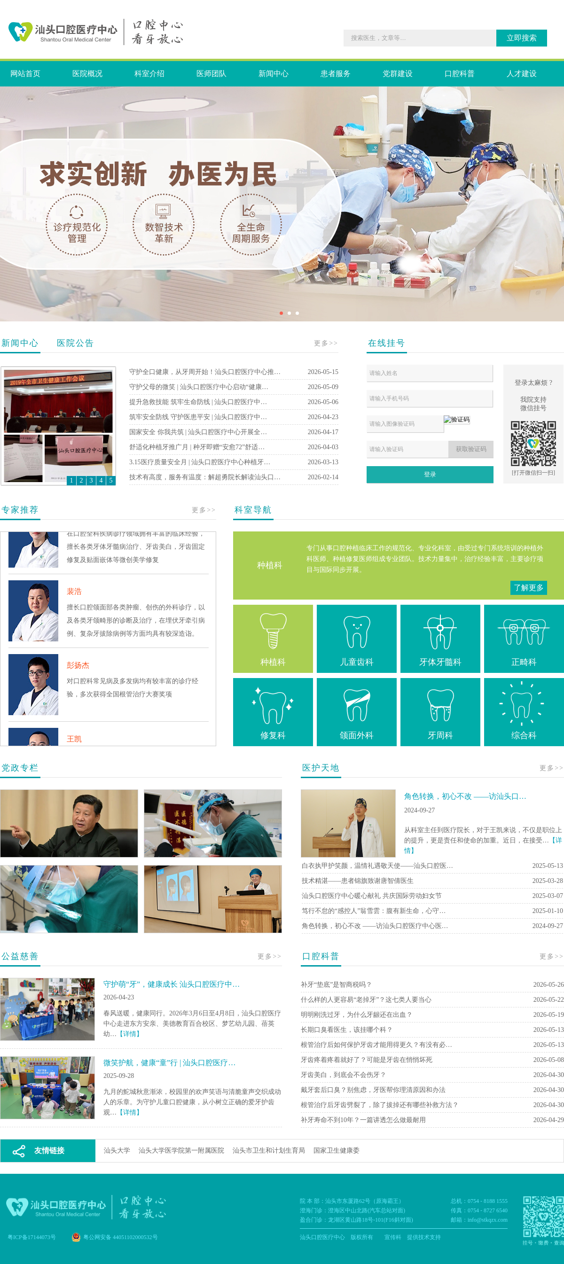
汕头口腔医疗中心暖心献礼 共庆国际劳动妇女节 (372, 895)
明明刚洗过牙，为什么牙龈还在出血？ (357, 1014)
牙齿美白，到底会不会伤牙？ (343, 1074)
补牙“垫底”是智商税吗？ (336, 984)
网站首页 (25, 74)
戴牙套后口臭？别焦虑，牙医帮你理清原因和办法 (373, 1089)
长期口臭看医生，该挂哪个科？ (347, 1029)
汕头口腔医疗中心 (322, 1237)
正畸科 (524, 637)
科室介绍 (149, 74)
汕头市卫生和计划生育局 (269, 1150)
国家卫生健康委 (336, 1150)
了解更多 (529, 588)
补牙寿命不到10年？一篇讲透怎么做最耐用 (363, 1120)
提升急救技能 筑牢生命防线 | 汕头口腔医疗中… (198, 402)
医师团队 (211, 74)
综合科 (524, 710)
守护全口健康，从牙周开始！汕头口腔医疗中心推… (205, 371)
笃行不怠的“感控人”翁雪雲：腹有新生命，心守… (374, 910)
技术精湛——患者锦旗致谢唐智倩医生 (358, 880)
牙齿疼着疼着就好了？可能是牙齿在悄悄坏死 (366, 1059)
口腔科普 (460, 74)
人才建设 (522, 74)
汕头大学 (117, 1150)
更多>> (326, 343)
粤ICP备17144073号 (32, 1237)
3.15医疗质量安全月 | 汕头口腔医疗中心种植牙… (199, 462)
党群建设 (398, 74)
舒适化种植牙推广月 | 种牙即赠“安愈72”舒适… (197, 447)
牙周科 (440, 710)
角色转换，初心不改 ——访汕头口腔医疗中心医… (375, 925)
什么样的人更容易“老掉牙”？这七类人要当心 (366, 999)
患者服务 (336, 74)
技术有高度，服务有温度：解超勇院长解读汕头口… (205, 477)
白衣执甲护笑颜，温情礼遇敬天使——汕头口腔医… (377, 865)
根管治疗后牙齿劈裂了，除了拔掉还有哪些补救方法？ (380, 1104)
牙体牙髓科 (440, 637)
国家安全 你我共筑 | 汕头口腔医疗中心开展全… (198, 432)
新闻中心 (273, 74)
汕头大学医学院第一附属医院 (181, 1150)
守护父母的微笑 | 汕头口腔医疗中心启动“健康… (198, 386)
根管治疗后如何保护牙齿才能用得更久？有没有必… (376, 1044)
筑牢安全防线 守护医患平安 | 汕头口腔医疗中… (198, 417)
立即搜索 (522, 38)
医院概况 (87, 74)
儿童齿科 (357, 637)
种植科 (273, 637)
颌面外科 (357, 710)
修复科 (273, 710)
